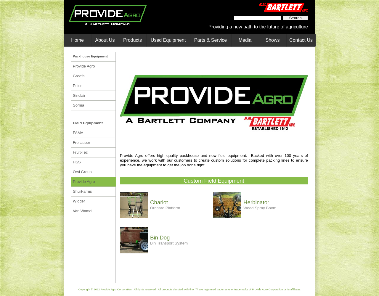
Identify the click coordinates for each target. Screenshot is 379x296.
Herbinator (256, 202)
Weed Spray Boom (259, 208)
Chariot (159, 202)
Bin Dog (160, 237)
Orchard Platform (165, 208)
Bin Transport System (169, 243)
